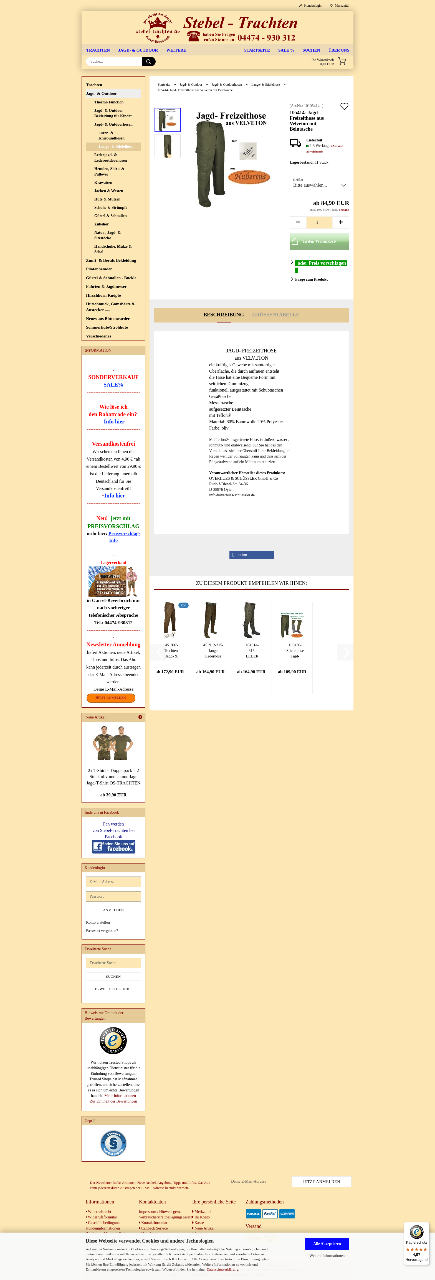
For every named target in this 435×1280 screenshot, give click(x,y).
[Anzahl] (319, 222)
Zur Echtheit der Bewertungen (113, 1101)
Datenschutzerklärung (222, 1269)
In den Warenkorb (313, 241)
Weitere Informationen (327, 1256)
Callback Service (153, 1228)
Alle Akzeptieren (327, 1244)
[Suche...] (149, 61)
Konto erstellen (98, 922)
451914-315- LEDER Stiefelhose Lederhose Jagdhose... (252, 651)
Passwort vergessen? (102, 931)
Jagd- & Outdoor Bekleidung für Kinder (113, 113)
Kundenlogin (310, 5)
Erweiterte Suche (113, 989)
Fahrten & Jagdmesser (106, 286)
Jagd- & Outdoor (138, 50)
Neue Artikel (203, 1228)
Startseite (257, 50)
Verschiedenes (98, 336)
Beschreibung (224, 315)
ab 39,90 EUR (113, 795)
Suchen (311, 50)
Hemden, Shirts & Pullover (109, 171)
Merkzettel (339, 5)
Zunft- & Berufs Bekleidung (111, 260)
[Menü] (426, 1225)
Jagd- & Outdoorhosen (113, 124)
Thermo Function (108, 102)
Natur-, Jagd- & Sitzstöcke (107, 235)
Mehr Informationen (120, 1096)
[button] (298, 222)
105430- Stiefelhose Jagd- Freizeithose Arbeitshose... (295, 651)
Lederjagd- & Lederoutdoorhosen (110, 157)
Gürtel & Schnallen (110, 216)
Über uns (338, 50)
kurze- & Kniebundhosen (111, 135)
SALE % (286, 50)
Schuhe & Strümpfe (110, 207)
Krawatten (103, 183)
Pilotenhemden (99, 269)
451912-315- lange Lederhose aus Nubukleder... (213, 651)
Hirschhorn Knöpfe (103, 295)
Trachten (98, 50)
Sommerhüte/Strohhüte (107, 327)
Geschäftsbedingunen (104, 1223)
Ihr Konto (201, 1217)
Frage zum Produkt (311, 279)
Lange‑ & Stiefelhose (116, 146)
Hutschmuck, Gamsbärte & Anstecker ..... (110, 307)
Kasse (198, 1223)
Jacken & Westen (108, 191)
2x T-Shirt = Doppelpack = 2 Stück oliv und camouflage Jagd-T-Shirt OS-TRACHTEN (114, 777)
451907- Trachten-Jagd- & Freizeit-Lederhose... (171, 651)
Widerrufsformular (101, 1217)
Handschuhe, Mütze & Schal (113, 249)
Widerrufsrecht (98, 1212)
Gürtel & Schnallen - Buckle (111, 278)
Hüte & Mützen (107, 199)
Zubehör (101, 224)
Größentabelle (275, 315)
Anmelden (113, 910)
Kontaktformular (153, 1223)
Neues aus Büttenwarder (108, 318)
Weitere (176, 50)
